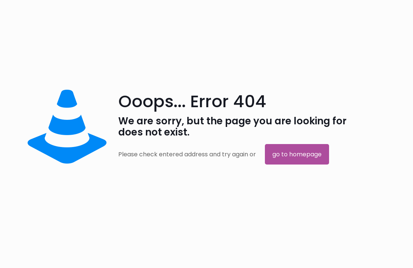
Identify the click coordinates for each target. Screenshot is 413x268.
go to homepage (297, 154)
